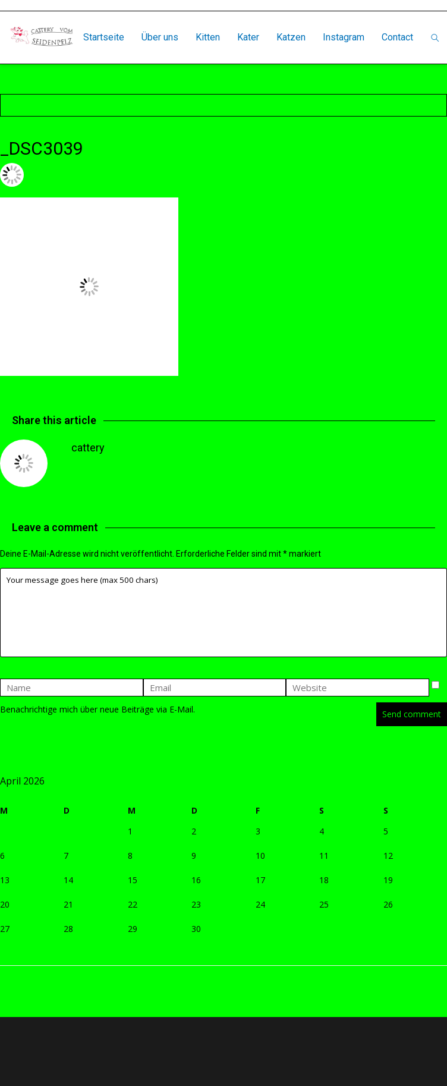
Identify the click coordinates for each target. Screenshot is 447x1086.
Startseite (103, 37)
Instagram (343, 37)
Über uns (159, 37)
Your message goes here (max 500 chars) (223, 612)
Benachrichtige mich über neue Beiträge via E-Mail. (97, 709)
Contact (397, 37)
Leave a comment (211, 175)
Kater (248, 37)
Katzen (291, 37)
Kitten (208, 37)
